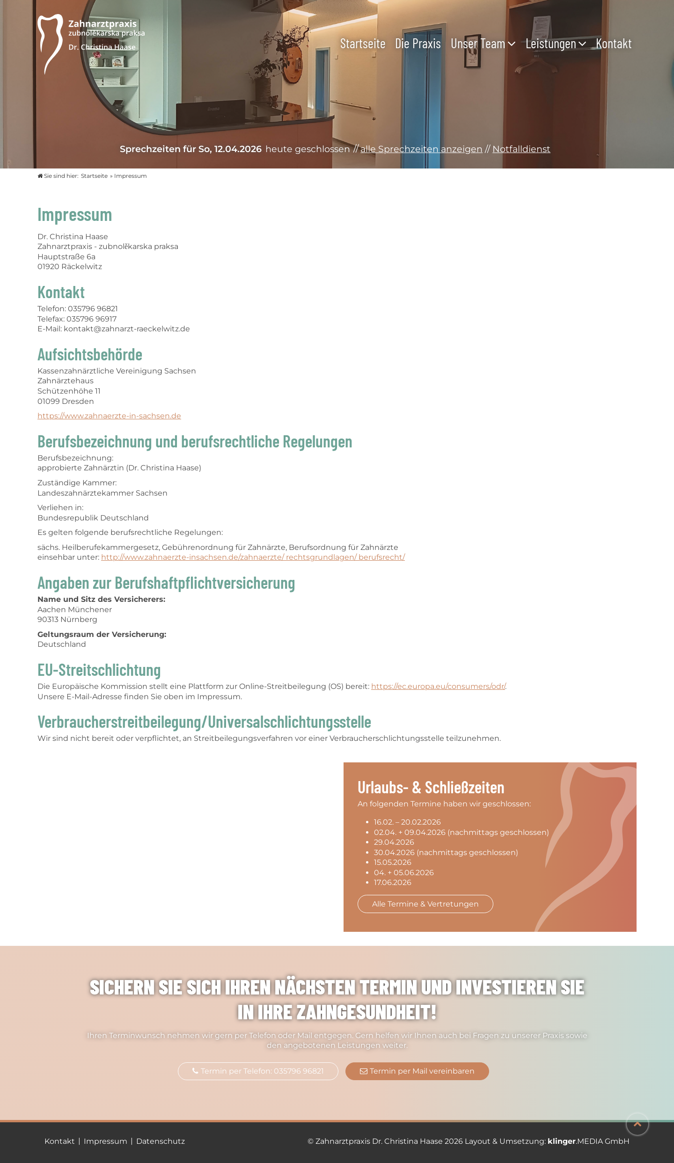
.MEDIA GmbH (589, 1141)
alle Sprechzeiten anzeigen (421, 148)
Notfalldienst (521, 148)
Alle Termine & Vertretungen (425, 904)
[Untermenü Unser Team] (513, 43)
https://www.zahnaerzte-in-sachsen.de (109, 415)
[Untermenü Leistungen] (584, 43)
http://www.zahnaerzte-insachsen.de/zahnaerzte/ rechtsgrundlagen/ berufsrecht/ (253, 557)
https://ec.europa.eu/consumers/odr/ (438, 686)
